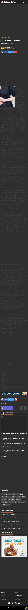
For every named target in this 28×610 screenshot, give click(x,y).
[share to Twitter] (11, 52)
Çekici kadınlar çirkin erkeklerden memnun (14, 443)
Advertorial (4, 494)
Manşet (18, 499)
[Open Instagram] (16, 603)
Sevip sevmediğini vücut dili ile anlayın (13, 525)
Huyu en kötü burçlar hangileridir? (11, 528)
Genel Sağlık (22, 496)
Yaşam (10, 502)
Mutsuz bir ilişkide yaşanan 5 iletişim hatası (14, 447)
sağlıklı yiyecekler (6, 504)
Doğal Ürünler (14, 496)
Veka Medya (8, 47)
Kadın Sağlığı (11, 499)
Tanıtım (3, 595)
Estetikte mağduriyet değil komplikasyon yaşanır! (14, 434)
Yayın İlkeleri (17, 599)
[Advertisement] (14, 21)
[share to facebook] (4, 52)
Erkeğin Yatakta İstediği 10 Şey (11, 521)
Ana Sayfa (3, 592)
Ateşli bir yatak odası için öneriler (11, 518)
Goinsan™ (22, 607)
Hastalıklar (4, 499)
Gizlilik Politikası (18, 595)
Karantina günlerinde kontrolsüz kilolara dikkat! (13, 451)
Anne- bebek (12, 494)
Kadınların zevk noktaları (9, 514)
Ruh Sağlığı (4, 502)
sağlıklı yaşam (22, 502)
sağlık (5, 403)
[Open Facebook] (9, 603)
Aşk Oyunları (20, 494)
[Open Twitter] (12, 603)
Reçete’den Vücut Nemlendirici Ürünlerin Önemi (13, 439)
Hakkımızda (4, 599)
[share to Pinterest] (15, 52)
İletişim (16, 592)
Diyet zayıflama (5, 496)
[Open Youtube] (19, 603)
